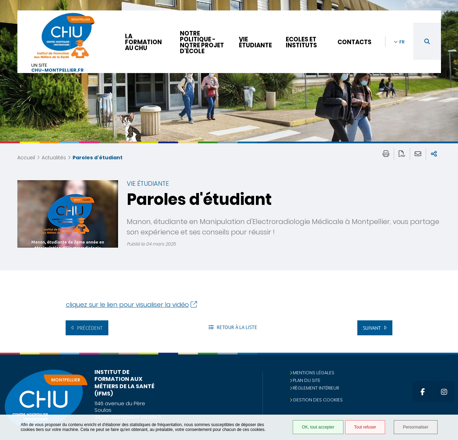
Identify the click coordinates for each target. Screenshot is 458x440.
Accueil (26, 157)
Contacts (355, 42)
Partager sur (434, 154)
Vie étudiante (255, 42)
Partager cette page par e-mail (418, 154)
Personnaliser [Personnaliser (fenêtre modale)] (415, 427)
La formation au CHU (143, 42)
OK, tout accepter (318, 427)
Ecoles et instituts (301, 42)
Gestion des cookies (318, 400)
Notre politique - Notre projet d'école (202, 42)
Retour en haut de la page (445, 366)
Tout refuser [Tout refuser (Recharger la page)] (365, 427)
